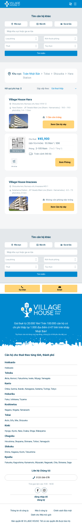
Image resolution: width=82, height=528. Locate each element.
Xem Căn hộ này (58, 124)
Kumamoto (29, 462)
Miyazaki (39, 462)
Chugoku (9, 436)
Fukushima (23, 378)
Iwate (31, 378)
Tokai (8, 415)
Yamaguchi (45, 441)
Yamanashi (25, 410)
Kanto (8, 383)
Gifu (12, 420)
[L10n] (70, 4)
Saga (69, 462)
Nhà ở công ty (41, 510)
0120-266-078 (43, 477)
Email (59, 290)
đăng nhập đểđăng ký (41, 498)
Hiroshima (9, 441)
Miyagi (37, 378)
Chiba (7, 389)
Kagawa (14, 452)
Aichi (7, 420)
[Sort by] (64, 88)
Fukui (7, 399)
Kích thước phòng (60, 39)
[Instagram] (44, 490)
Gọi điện (22, 290)
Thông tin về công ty (19, 510)
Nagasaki (48, 462)
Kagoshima (18, 462)
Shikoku (9, 446)
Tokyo (53, 389)
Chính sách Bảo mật (63, 510)
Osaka (26, 431)
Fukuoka (8, 462)
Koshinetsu (11, 404)
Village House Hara (20, 99)
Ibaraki (21, 389)
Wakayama (41, 431)
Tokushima (30, 452)
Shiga (32, 431)
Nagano (8, 410)
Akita (7, 378)
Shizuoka (23, 420)
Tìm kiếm (41, 53)
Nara (20, 431)
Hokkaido (10, 362)
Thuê (21, 46)
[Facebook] (37, 490)
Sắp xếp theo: (43, 88)
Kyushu (8, 457)
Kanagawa (29, 389)
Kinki (7, 425)
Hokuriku (10, 394)
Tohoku (9, 372)
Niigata (16, 410)
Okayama (19, 441)
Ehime (7, 452)
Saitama (38, 389)
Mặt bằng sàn (17, 151)
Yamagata (46, 378)
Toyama (23, 399)
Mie (16, 420)
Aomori (13, 378)
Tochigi (46, 389)
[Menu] (75, 4)
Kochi (21, 452)
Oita (55, 462)
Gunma (14, 389)
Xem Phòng (64, 162)
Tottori (36, 441)
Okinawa (62, 462)
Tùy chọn (60, 46)
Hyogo (8, 431)
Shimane (28, 441)
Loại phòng (21, 39)
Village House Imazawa (23, 182)
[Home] (41, 309)
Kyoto (14, 431)
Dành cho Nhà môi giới (41, 515)
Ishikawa (14, 399)
